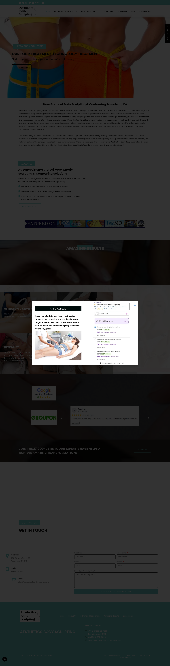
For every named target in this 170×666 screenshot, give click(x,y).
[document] (85, 333)
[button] (135, 304)
